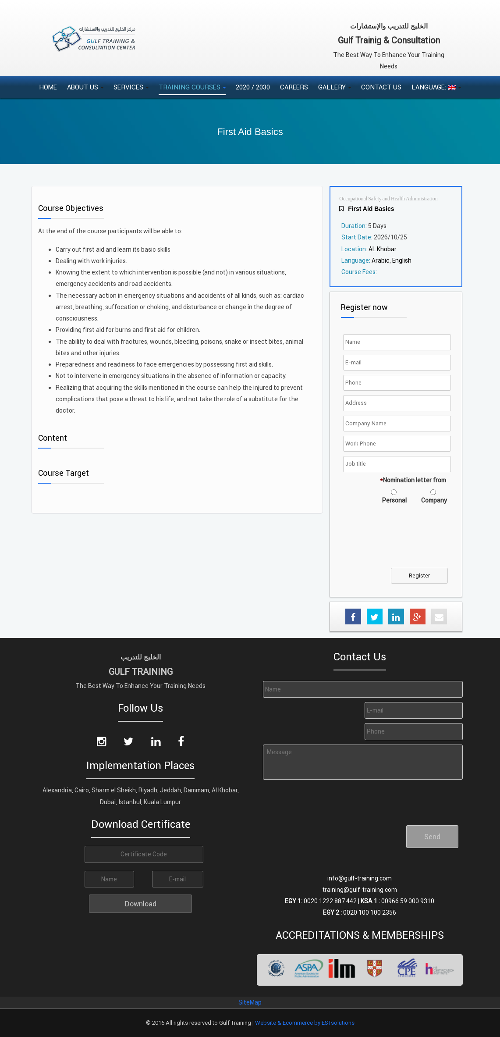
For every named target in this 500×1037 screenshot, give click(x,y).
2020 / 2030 (253, 87)
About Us (85, 87)
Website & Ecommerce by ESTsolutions (305, 1022)
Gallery (334, 87)
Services (131, 87)
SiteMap (250, 1002)
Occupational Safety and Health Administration (388, 199)
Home (48, 87)
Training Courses (192, 87)
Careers (294, 87)
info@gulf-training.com (359, 878)
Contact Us (381, 87)
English (401, 260)
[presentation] (412, 541)
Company (434, 500)
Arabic (381, 260)
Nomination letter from (413, 480)
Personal (394, 500)
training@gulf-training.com (360, 889)
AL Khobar (383, 249)
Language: (436, 87)
